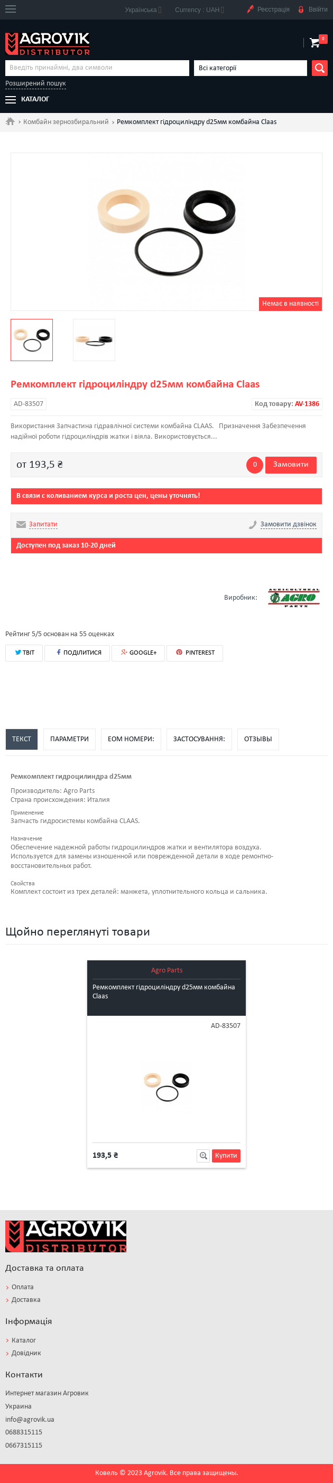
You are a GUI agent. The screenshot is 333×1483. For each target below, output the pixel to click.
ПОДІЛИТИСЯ (77, 652)
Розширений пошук (35, 84)
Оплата (23, 1287)
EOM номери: (131, 739)
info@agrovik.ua (29, 1420)
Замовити (291, 464)
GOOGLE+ (138, 652)
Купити (226, 1156)
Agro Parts (166, 971)
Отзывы (258, 739)
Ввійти (312, 9)
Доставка (26, 1300)
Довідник (26, 1353)
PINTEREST (195, 652)
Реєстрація (268, 9)
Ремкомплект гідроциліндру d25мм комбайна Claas (163, 992)
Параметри (69, 739)
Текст (21, 739)
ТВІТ (24, 652)
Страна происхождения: (48, 800)
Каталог (24, 1341)
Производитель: (36, 791)
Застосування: (199, 739)
